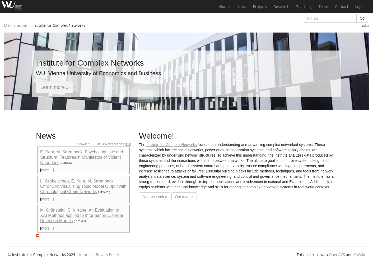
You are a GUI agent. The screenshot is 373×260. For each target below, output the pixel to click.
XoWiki (359, 254)
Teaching (304, 6)
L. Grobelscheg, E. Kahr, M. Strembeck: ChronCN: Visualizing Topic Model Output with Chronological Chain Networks (83, 186)
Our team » (184, 197)
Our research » (154, 197)
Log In (360, 6)
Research (282, 6)
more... (47, 170)
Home (224, 6)
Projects (260, 6)
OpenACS (337, 254)
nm (26, 25)
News (241, 6)
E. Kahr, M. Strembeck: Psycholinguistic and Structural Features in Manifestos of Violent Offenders (81, 157)
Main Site (12, 25)
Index (365, 26)
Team (323, 6)
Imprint (85, 254)
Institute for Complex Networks (171, 145)
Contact (341, 6)
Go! (363, 18)
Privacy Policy (107, 254)
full (128, 144)
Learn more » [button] (54, 87)
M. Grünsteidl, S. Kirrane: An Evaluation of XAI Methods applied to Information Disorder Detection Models (81, 215)
